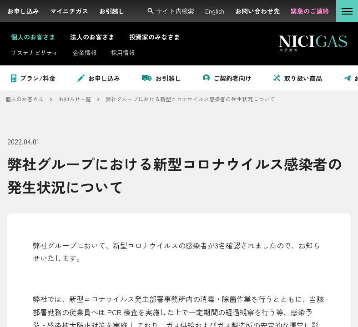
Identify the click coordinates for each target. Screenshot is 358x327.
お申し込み (98, 78)
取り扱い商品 (297, 78)
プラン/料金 (33, 78)
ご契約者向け (227, 78)
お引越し (161, 78)
